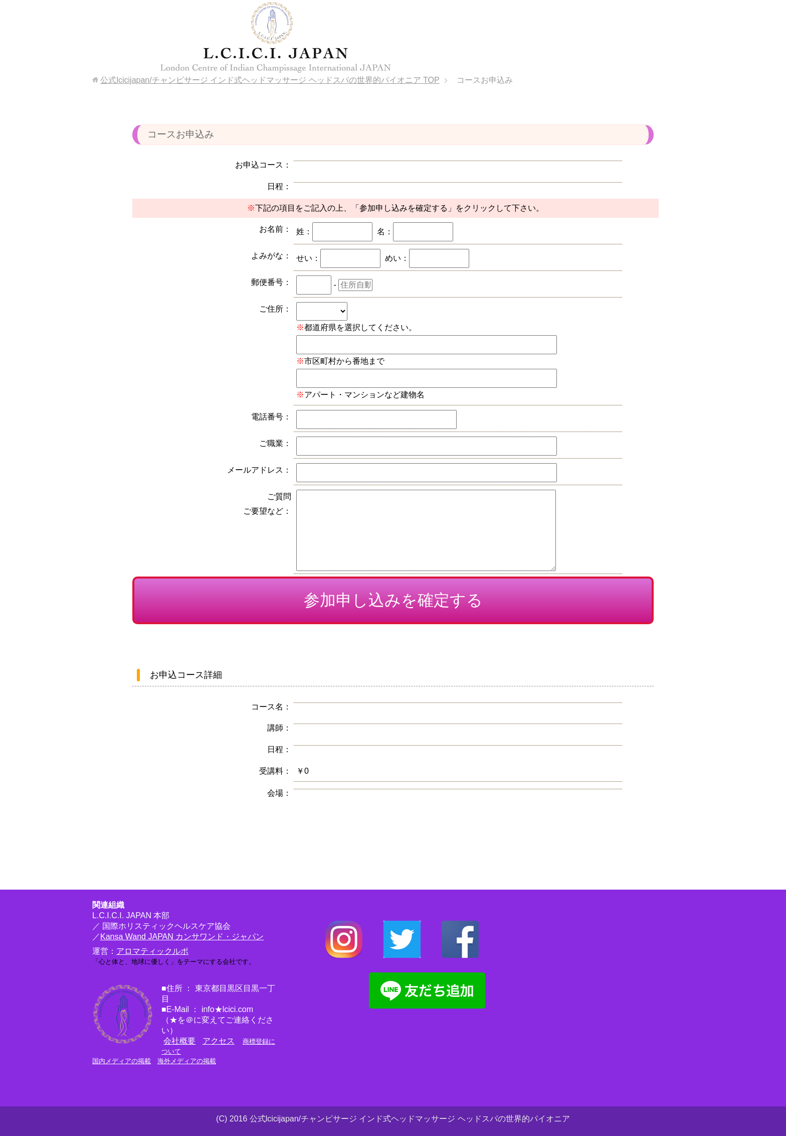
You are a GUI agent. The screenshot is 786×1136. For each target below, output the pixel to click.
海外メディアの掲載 (186, 1061)
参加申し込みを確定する (393, 600)
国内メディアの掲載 (121, 1061)
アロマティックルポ (152, 951)
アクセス (219, 1041)
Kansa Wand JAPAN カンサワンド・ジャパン (182, 936)
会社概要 (179, 1041)
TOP (269, 80)
